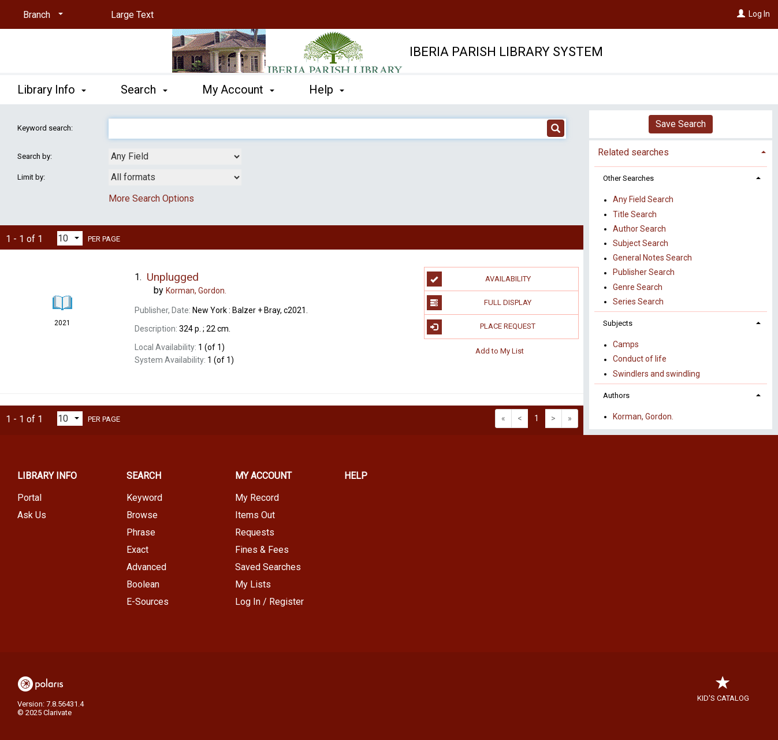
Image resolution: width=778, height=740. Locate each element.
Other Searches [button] (628, 178)
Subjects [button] (617, 323)
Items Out (255, 515)
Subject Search (640, 243)
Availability (479, 279)
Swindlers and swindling (656, 373)
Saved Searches (268, 566)
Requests (254, 532)
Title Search (635, 214)
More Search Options (151, 198)
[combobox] (175, 156)
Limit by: (32, 177)
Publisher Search (644, 272)
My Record (257, 497)
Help (355, 475)
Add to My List (499, 351)
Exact (137, 549)
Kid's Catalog (723, 692)
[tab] (680, 151)
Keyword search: (46, 128)
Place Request (481, 326)
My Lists (253, 584)
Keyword (144, 497)
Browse (142, 515)
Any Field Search (643, 199)
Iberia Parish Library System (506, 51)
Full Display (479, 302)
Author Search (639, 228)
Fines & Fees (262, 549)
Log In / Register (269, 601)
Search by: (35, 156)
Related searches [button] (633, 152)
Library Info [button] (51, 89)
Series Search (638, 301)
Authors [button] (616, 395)
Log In (759, 13)
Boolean (142, 584)
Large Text (132, 14)
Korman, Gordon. (643, 416)
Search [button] (144, 89)
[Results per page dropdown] (70, 238)
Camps (626, 344)
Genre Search (637, 287)
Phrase (140, 532)
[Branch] (41, 15)
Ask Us (31, 515)
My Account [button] (238, 89)
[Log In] (741, 13)
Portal (29, 497)
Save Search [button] (681, 123)
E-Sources (147, 601)
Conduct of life (640, 359)
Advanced (146, 566)
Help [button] (326, 89)
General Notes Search (652, 258)
